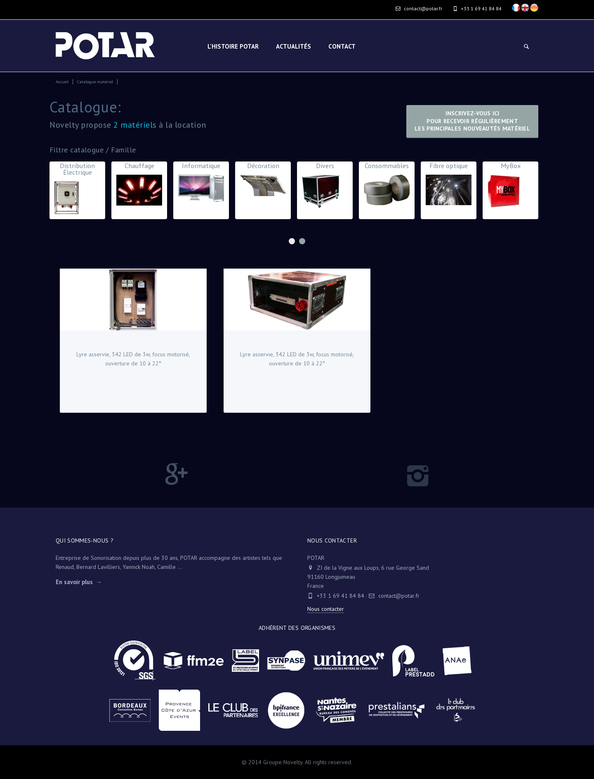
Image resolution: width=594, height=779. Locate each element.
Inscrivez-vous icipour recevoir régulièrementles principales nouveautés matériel (472, 121)
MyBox (510, 186)
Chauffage (139, 185)
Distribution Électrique (77, 189)
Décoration (263, 180)
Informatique (201, 183)
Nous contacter (325, 609)
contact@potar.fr (419, 8)
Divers (325, 186)
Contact (342, 46)
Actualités (293, 46)
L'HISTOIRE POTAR (233, 46)
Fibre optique (449, 185)
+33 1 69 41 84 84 (340, 595)
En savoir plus (74, 582)
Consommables (387, 185)
